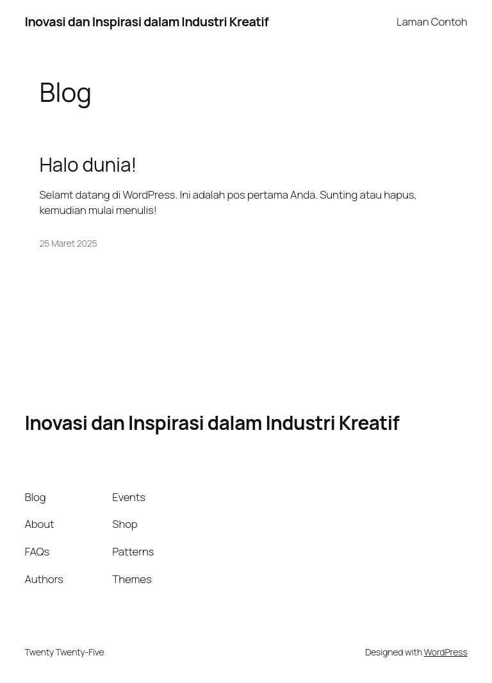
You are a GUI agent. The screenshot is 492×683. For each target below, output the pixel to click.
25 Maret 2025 (68, 243)
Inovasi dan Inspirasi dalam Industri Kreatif (146, 21)
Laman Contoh (432, 21)
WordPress (446, 652)
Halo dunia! (88, 164)
